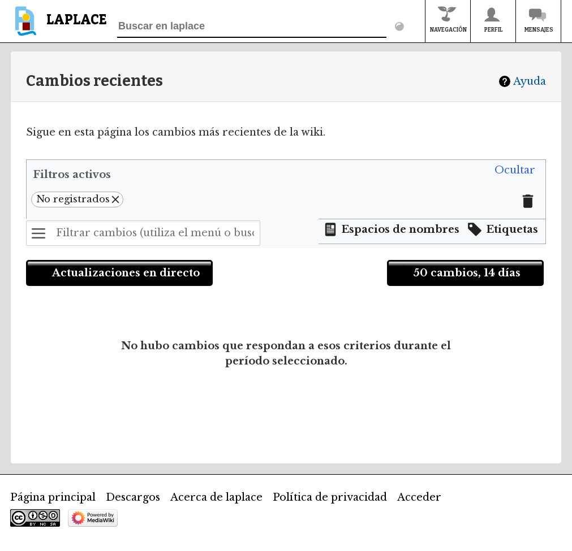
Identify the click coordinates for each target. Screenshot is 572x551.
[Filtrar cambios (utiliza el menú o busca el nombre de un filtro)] (143, 233)
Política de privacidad (330, 497)
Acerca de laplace (216, 497)
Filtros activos (72, 174)
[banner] (58, 26)
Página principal (53, 497)
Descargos (133, 497)
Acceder (419, 497)
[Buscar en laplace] (251, 26)
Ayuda (529, 81)
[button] (515, 170)
